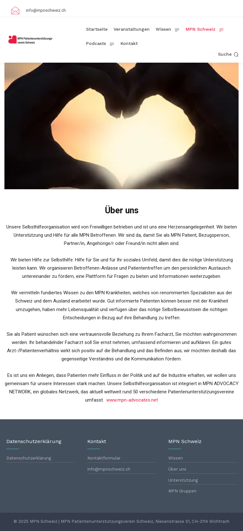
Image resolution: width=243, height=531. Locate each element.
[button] (228, 54)
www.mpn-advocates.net (132, 400)
